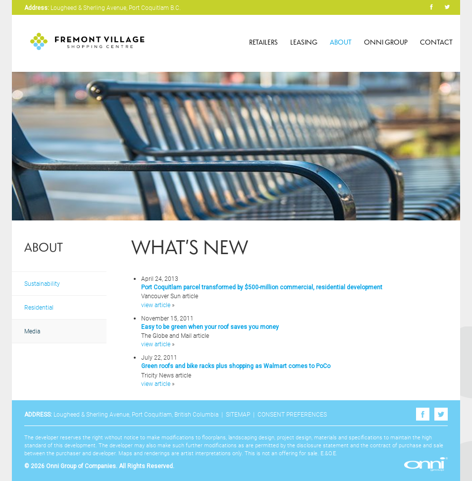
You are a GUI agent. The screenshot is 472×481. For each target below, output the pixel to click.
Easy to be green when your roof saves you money (210, 326)
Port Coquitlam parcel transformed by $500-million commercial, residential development (261, 287)
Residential (38, 307)
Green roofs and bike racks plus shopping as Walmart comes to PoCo (235, 366)
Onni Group (386, 42)
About (341, 42)
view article (155, 305)
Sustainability (42, 283)
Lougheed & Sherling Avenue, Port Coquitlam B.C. (116, 7)
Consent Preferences (292, 414)
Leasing (303, 42)
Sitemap (238, 414)
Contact (436, 42)
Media (32, 331)
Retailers (263, 42)
